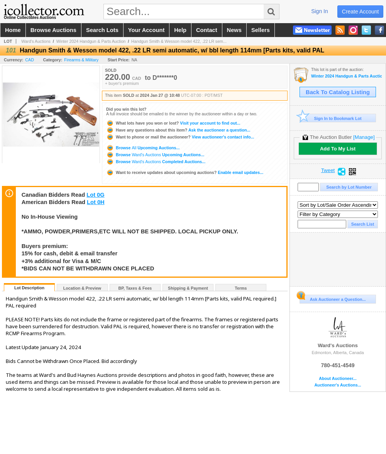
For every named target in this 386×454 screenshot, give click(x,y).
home (13, 30)
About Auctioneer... (337, 378)
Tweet (328, 170)
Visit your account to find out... (173, 123)
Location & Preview (82, 288)
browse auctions (53, 30)
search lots (102, 30)
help (180, 30)
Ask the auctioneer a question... (178, 130)
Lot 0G (95, 195)
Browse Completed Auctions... (155, 161)
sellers (260, 30)
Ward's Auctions (36, 41)
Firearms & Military (81, 59)
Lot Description (29, 287)
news (234, 30)
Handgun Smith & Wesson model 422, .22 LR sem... (179, 41)
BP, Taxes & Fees (135, 288)
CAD (29, 59)
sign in (319, 11)
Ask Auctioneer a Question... (333, 298)
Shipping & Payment (188, 288)
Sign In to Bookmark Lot (331, 118)
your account (146, 30)
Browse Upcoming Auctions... (142, 147)
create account (360, 11)
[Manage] (364, 137)
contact (206, 30)
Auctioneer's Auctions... (337, 385)
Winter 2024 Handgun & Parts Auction (91, 41)
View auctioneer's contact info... (180, 137)
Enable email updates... (184, 172)
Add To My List (338, 149)
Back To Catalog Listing (338, 92)
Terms (241, 288)
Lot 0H (96, 202)
